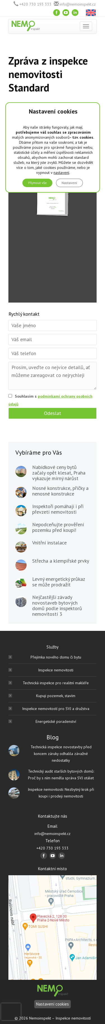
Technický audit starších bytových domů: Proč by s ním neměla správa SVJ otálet (61, 774)
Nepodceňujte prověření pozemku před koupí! (58, 527)
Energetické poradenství (56, 721)
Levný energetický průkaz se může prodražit (58, 581)
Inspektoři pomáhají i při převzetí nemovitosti (57, 509)
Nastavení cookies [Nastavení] (52, 1004)
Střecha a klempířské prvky (60, 561)
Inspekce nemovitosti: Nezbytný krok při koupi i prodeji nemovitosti (61, 793)
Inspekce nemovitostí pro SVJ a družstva (55, 708)
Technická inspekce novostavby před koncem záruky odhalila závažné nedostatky (61, 753)
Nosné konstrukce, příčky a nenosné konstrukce (60, 491)
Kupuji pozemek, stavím (55, 695)
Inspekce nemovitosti (55, 670)
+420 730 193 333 (35, 4)
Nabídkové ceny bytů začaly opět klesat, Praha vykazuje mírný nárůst (58, 472)
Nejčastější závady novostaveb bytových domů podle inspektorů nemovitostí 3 (57, 605)
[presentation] (11, 1011)
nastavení (61, 172)
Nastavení (69, 183)
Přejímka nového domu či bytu (56, 657)
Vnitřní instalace (49, 543)
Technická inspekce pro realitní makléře (56, 682)
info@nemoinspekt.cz (78, 4)
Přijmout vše (37, 183)
